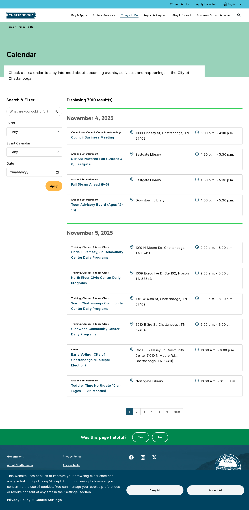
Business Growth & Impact (214, 15)
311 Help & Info (179, 4)
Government (15, 456)
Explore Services (104, 15)
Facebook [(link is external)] (131, 457)
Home (10, 26)
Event (11, 123)
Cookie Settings (49, 500)
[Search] (238, 15)
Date (10, 163)
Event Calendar (18, 143)
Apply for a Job (206, 4)
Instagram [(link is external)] (142, 457)
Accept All (215, 490)
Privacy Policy (72, 456)
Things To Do (25, 26)
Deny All (155, 490)
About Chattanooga (20, 465)
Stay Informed (181, 15)
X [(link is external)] (154, 457)
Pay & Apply (79, 15)
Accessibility (71, 465)
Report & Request (155, 15)
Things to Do (129, 15)
